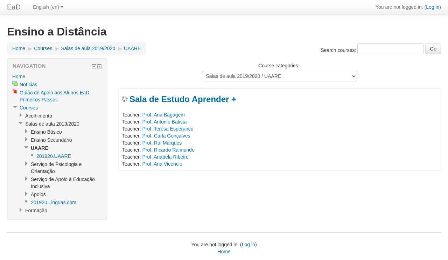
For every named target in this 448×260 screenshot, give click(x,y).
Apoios (38, 194)
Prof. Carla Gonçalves (166, 136)
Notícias (28, 84)
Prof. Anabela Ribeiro (165, 157)
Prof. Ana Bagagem (163, 115)
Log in (432, 7)
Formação (36, 210)
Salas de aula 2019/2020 (88, 48)
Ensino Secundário (51, 140)
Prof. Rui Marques (162, 143)
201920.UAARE (53, 156)
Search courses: (339, 50)
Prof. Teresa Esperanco (168, 129)
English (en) (48, 7)
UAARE (132, 48)
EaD (14, 7)
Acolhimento (38, 116)
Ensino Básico (46, 132)
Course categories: (279, 65)
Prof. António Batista (164, 122)
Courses (43, 48)
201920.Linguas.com (53, 202)
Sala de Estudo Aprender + (183, 99)
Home (18, 48)
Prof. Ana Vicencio (162, 164)
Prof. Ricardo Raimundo (168, 150)
